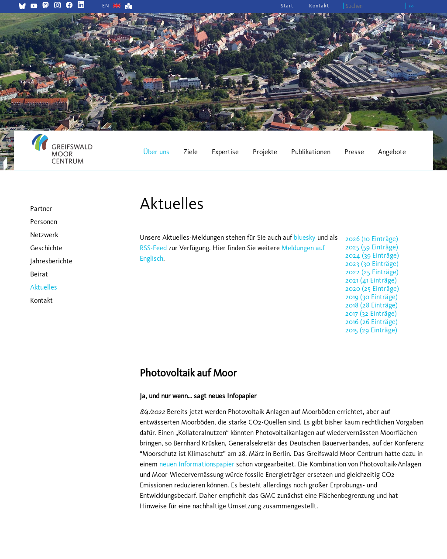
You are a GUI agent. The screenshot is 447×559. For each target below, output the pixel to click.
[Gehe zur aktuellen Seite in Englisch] (106, 6)
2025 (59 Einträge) (371, 247)
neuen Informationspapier (196, 464)
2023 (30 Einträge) (372, 263)
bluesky (305, 237)
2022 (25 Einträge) (372, 272)
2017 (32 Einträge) (371, 313)
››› (411, 6)
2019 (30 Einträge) (371, 297)
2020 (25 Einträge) (372, 288)
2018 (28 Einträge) (371, 305)
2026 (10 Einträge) (371, 239)
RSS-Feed (153, 248)
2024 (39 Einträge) (372, 255)
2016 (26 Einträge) (371, 321)
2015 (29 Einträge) (371, 330)
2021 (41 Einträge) (371, 280)
